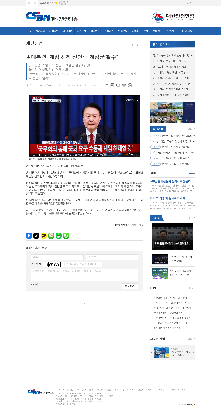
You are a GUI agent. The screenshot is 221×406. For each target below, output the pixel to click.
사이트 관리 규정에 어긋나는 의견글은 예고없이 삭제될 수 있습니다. (67, 271)
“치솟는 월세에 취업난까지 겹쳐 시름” (174, 55)
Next (193, 352)
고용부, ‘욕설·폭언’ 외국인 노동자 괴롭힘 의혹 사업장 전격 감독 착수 (174, 72)
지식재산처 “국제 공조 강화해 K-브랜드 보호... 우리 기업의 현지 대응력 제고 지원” (174, 95)
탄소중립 (122, 31)
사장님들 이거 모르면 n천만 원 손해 (170, 297)
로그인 (189, 3)
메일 (118, 85)
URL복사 (106, 85)
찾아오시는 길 (87, 390)
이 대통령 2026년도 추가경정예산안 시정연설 (174, 83)
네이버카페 (59, 236)
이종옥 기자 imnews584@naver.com (42, 85)
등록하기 (130, 286)
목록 (112, 85)
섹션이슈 (157, 129)
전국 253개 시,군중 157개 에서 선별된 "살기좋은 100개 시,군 (173, 322)
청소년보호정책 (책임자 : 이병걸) (129, 390)
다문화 (135, 31)
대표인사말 (73, 390)
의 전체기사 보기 (127, 224)
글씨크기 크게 (135, 85)
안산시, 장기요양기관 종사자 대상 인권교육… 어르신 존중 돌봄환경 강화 (174, 89)
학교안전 (95, 31)
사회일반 (54, 31)
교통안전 (81, 31)
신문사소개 (61, 390)
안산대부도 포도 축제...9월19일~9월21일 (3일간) (173, 317)
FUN (153, 288)
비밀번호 (91, 257)
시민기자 (171, 31)
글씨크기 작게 (141, 85)
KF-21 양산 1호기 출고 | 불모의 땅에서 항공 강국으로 (173, 307)
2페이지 (192, 173)
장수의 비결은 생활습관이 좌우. (168, 312)
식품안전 (108, 31)
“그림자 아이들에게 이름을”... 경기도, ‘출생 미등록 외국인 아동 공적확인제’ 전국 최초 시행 (174, 66)
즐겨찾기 (35, 3)
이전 (80, 304)
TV (29, 31)
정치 (145, 31)
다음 (89, 304)
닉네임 (35, 257)
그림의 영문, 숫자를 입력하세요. (82, 264)
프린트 (124, 85)
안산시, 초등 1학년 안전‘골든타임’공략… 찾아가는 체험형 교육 (174, 61)
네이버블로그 (51, 236)
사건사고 (40, 31)
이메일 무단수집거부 (155, 390)
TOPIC (156, 218)
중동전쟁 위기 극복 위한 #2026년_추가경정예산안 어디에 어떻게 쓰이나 (174, 78)
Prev (152, 352)
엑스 (36, 236)
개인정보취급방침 (104, 390)
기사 (160, 44)
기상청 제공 (63, 4)
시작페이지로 (29, 3)
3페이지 (194, 173)
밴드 (66, 236)
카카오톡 (44, 236)
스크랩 (130, 85)
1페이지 (190, 173)
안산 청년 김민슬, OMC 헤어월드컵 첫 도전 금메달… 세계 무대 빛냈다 (173, 302)
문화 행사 (157, 31)
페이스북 (29, 236)
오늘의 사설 (157, 339)
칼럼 (153, 173)
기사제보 (185, 31)
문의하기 (181, 390)
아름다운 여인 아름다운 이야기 (168, 327)
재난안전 (67, 31)
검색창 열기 (191, 31)
